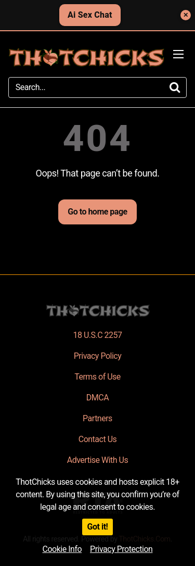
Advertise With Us (97, 460)
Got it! (97, 527)
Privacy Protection (121, 549)
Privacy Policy (98, 356)
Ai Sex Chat (90, 15)
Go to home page (97, 212)
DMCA (97, 398)
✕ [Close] (185, 15)
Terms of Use (97, 377)
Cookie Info (62, 549)
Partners (97, 418)
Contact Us (98, 439)
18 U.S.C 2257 (97, 335)
